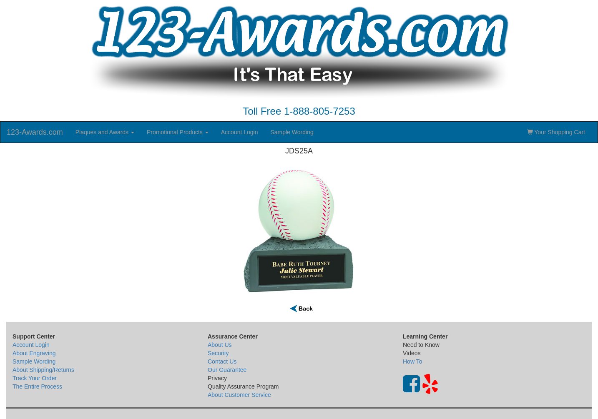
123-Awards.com (35, 132)
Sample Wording (291, 132)
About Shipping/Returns (43, 369)
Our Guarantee (227, 369)
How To (412, 361)
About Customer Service (239, 394)
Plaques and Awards (104, 132)
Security (218, 353)
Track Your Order (35, 378)
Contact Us (222, 361)
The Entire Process (37, 386)
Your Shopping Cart (556, 132)
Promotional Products (178, 132)
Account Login (239, 132)
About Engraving (34, 353)
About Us (220, 344)
